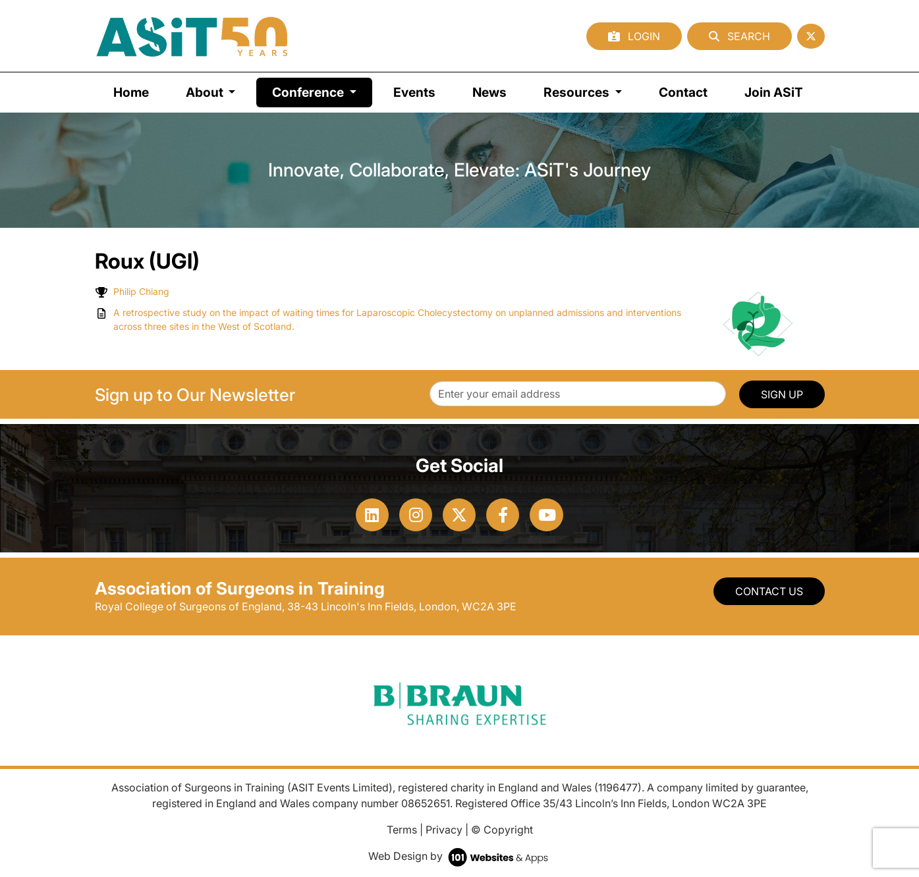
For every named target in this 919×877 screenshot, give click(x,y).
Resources (577, 92)
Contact (683, 92)
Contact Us (769, 591)
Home (131, 92)
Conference (322, 91)
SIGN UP (782, 394)
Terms (402, 829)
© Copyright (502, 829)
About (206, 92)
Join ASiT (773, 92)
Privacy (444, 829)
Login (634, 36)
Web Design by (459, 856)
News (489, 92)
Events (414, 92)
